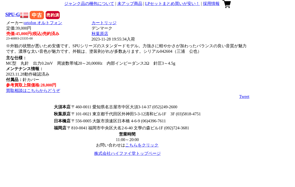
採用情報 (211, 3)
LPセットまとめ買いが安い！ (172, 3)
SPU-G (12, 14)
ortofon (43, 23)
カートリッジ (104, 23)
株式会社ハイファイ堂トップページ (127, 153)
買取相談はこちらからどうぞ (33, 90)
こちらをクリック (141, 145)
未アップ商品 (129, 3)
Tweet (244, 96)
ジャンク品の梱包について (89, 3)
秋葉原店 (100, 33)
